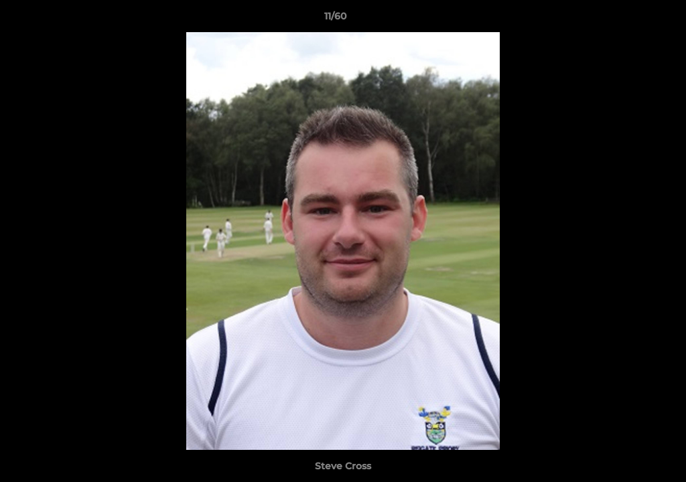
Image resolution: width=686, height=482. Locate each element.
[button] (630, 19)
